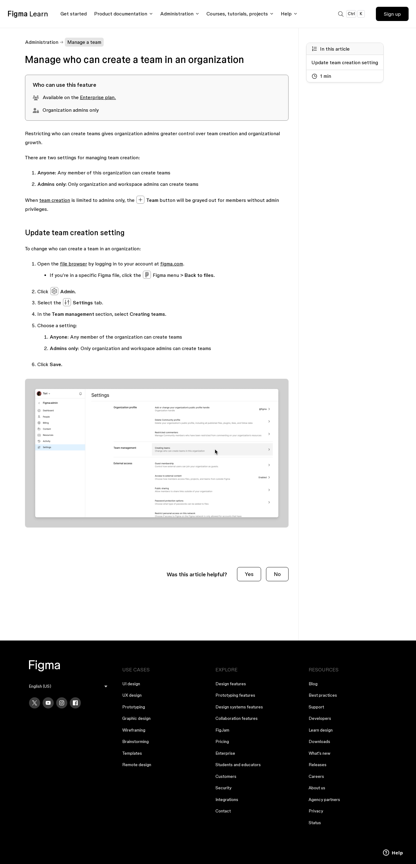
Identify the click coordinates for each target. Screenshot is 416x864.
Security (223, 787)
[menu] (68, 686)
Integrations (226, 799)
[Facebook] (75, 702)
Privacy (316, 810)
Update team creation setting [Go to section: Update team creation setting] (344, 62)
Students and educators (238, 764)
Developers (320, 718)
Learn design (321, 730)
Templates (132, 753)
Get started (73, 13)
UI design (131, 683)
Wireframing (133, 730)
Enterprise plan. (98, 97)
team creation (54, 200)
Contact (223, 810)
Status (315, 822)
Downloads (319, 741)
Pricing (222, 741)
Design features (230, 683)
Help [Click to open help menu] (286, 13)
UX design (132, 695)
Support (316, 706)
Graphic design (136, 718)
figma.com (171, 263)
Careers (316, 776)
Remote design (136, 764)
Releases (318, 764)
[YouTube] (48, 702)
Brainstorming (135, 741)
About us (317, 787)
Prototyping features (235, 695)
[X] (34, 702)
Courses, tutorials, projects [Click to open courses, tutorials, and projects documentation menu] (237, 13)
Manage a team (84, 42)
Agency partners (324, 799)
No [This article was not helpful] (277, 574)
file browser (73, 263)
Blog (313, 683)
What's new (320, 753)
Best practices (323, 695)
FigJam (222, 730)
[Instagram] (61, 702)
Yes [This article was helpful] (249, 574)
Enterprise (225, 753)
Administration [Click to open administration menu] (176, 13)
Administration (41, 42)
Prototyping (133, 706)
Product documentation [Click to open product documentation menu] (120, 13)
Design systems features (239, 706)
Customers (225, 776)
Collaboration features (236, 718)
